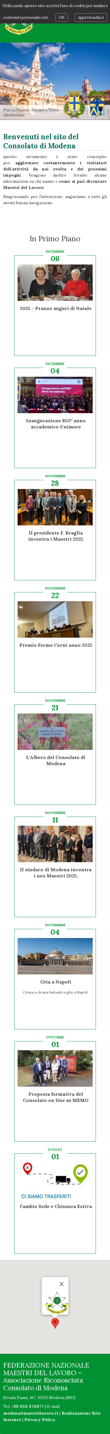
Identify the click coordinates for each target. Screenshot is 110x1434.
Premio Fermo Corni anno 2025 (55, 645)
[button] (55, 1303)
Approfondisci (91, 17)
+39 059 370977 (27, 1406)
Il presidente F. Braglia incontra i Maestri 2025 (55, 536)
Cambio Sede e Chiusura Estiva (56, 1206)
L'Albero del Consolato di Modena (55, 760)
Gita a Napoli (55, 982)
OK (62, 17)
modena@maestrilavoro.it (30, 1413)
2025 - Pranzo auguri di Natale (56, 308)
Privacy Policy (39, 1419)
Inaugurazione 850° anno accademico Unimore (56, 424)
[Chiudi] (62, 1264)
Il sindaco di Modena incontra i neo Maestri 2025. (56, 873)
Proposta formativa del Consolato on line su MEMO (56, 1097)
